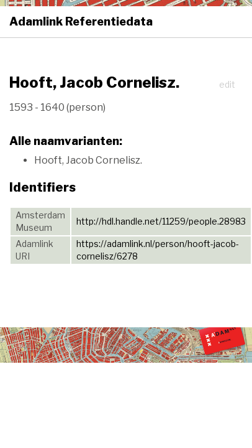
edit (227, 84)
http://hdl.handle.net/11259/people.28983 (161, 221)
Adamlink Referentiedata (81, 21)
